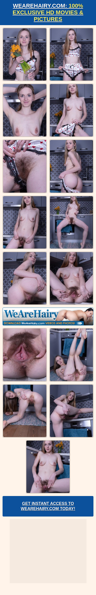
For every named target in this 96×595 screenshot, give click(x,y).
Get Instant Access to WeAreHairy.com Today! (48, 506)
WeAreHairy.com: (48, 12)
